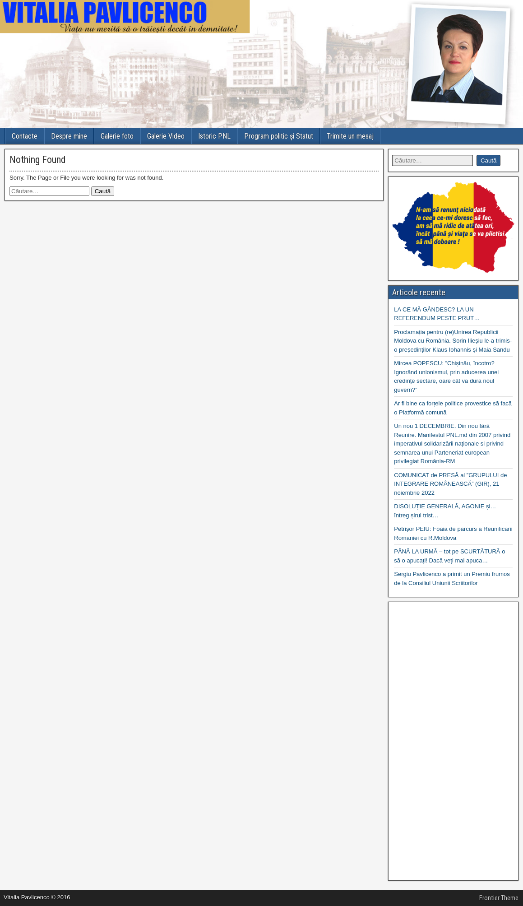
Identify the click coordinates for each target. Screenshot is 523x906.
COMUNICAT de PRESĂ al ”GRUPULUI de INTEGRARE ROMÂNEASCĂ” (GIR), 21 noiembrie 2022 (450, 484)
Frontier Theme (498, 898)
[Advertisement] (453, 741)
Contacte (24, 136)
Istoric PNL (214, 136)
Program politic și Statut (278, 136)
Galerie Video (166, 136)
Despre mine (69, 136)
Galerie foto (117, 136)
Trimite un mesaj (350, 136)
